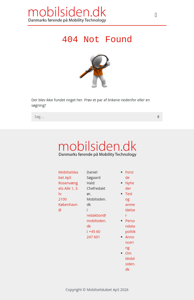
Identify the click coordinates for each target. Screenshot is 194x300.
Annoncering (129, 242)
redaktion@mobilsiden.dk (96, 221)
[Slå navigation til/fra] (156, 15)
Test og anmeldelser (130, 204)
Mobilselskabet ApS (103, 289)
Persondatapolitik (130, 226)
